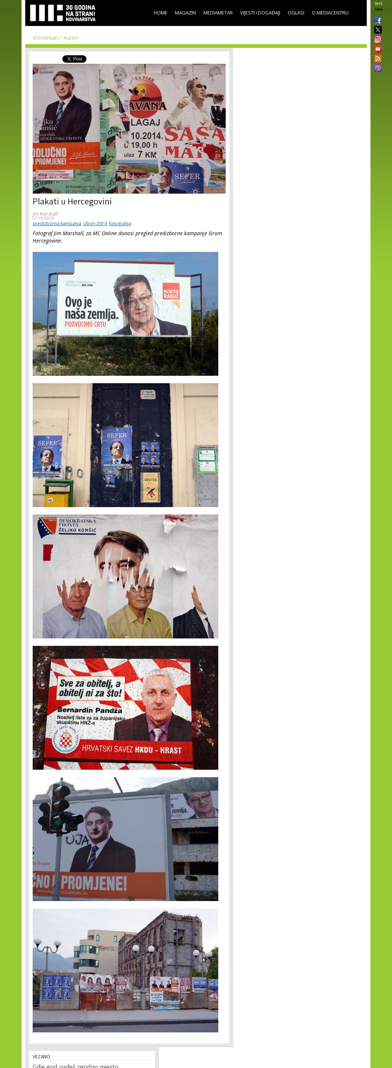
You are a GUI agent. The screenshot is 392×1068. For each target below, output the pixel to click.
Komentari (45, 37)
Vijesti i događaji (260, 12)
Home (160, 12)
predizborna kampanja (57, 223)
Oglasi (296, 12)
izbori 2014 (95, 223)
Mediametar (218, 12)
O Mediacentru (330, 12)
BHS (378, 3)
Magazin (185, 12)
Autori (70, 37)
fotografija (120, 223)
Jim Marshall (45, 214)
